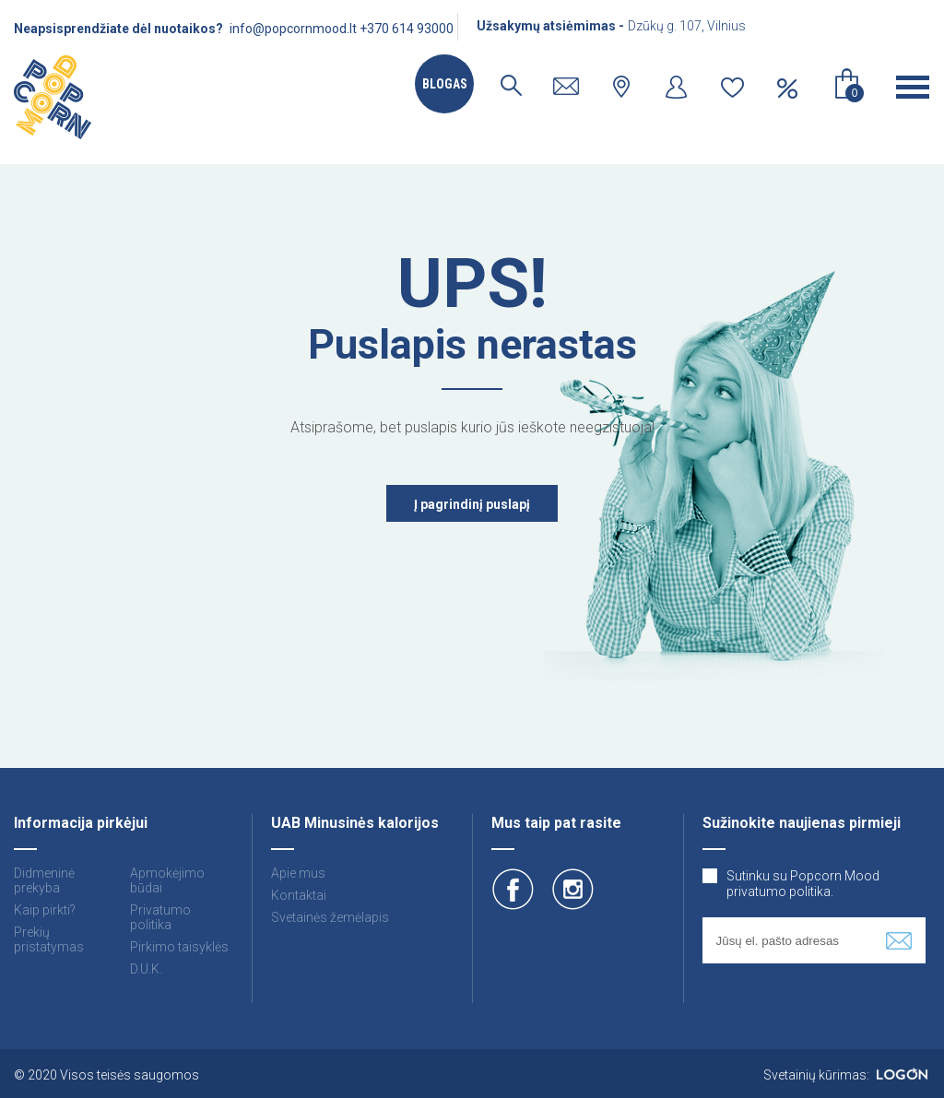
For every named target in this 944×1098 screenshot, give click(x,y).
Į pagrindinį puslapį (472, 504)
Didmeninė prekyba (44, 880)
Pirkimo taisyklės (179, 946)
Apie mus (298, 873)
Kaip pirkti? (45, 910)
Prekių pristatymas (49, 939)
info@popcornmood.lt (293, 28)
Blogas (444, 84)
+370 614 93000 (407, 28)
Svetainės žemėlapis (330, 917)
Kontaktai (298, 895)
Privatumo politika (160, 917)
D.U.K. (146, 969)
